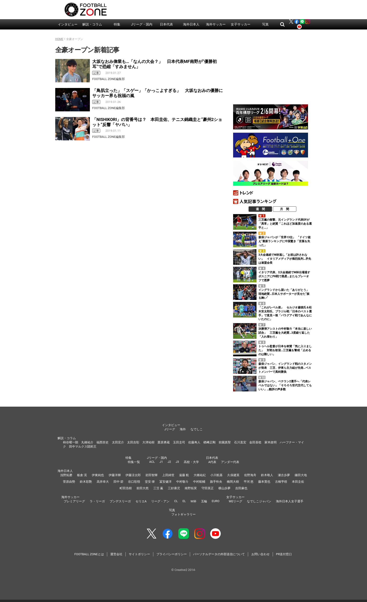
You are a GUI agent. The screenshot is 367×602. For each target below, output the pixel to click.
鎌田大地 (301, 475)
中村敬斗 (182, 481)
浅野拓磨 (66, 475)
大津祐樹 (148, 442)
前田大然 (142, 488)
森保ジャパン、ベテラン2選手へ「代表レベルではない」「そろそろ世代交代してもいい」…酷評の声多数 (285, 385)
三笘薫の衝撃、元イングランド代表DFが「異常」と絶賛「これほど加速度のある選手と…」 (285, 223)
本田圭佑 (298, 481)
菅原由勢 (69, 481)
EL (184, 501)
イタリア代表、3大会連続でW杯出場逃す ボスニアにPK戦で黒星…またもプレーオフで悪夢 (285, 276)
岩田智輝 (151, 475)
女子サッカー (240, 24)
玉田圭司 (179, 442)
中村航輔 (199, 481)
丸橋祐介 (87, 442)
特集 (117, 24)
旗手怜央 (216, 481)
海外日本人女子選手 (289, 501)
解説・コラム (92, 24)
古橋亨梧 (281, 481)
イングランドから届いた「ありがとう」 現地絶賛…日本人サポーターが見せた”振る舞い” (285, 293)
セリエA (141, 501)
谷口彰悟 (134, 481)
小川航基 (216, 475)
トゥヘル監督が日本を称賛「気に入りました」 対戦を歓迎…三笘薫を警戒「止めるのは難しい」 (285, 350)
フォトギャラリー (183, 514)
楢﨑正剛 (209, 442)
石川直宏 (240, 442)
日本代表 (166, 24)
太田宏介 (118, 442)
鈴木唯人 (267, 475)
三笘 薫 (158, 488)
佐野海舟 (250, 475)
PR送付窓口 (284, 554)
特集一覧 (134, 462)
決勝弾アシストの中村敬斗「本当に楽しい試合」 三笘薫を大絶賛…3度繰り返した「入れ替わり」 (285, 332)
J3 (177, 461)
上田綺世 (168, 475)
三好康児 (174, 488)
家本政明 (270, 442)
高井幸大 (103, 481)
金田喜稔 (255, 442)
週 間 (260, 209)
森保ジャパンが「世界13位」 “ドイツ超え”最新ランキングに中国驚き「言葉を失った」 (284, 241)
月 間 (284, 209)
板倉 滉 (82, 475)
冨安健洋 (165, 481)
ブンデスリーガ (120, 501)
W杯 (193, 501)
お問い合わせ (260, 554)
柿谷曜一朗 (70, 442)
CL (176, 501)
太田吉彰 (133, 442)
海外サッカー (216, 24)
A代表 (212, 462)
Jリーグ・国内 (142, 24)
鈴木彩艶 (86, 481)
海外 (183, 429)
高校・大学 (191, 462)
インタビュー (67, 24)
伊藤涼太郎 (133, 475)
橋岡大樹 (233, 481)
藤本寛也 (264, 481)
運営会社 (116, 554)
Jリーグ (169, 429)
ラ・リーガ (97, 501)
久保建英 (233, 475)
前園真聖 (225, 442)
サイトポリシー (139, 554)
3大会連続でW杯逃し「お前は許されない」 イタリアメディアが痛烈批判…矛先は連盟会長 (284, 258)
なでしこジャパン (259, 501)
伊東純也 (98, 475)
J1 (161, 461)
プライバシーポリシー (171, 554)
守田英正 (208, 488)
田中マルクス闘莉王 (82, 446)
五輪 (204, 501)
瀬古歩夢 (284, 475)
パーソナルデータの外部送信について (219, 554)
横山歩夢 (224, 488)
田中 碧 (118, 481)
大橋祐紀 (200, 475)
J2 (169, 461)
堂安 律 (150, 481)
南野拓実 (191, 488)
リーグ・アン (160, 501)
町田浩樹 (126, 488)
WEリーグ (235, 501)
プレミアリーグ (74, 501)
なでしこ (197, 429)
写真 (265, 24)
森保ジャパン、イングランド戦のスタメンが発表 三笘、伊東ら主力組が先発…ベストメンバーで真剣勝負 (285, 367)
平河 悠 (248, 481)
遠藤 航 (184, 475)
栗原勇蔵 (164, 442)
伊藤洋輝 (115, 475)
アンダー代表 (230, 462)
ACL (152, 461)
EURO (216, 501)
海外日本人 (191, 24)
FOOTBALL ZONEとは (89, 554)
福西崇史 (102, 442)
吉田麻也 (241, 488)
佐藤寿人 (194, 442)
